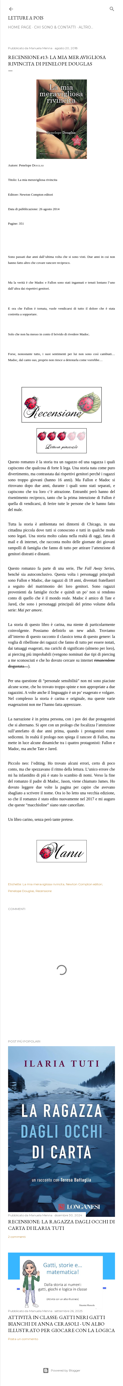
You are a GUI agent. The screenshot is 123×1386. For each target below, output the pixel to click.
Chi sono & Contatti (55, 27)
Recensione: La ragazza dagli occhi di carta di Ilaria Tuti (61, 1224)
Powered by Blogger (61, 1371)
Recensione (44, 891)
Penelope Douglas (21, 891)
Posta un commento (23, 1339)
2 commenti (17, 1237)
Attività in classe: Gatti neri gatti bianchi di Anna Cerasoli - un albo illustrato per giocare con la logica (61, 1324)
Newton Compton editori (84, 884)
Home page (19, 27)
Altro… (86, 27)
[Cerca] (112, 8)
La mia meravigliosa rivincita (43, 884)
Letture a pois (25, 18)
